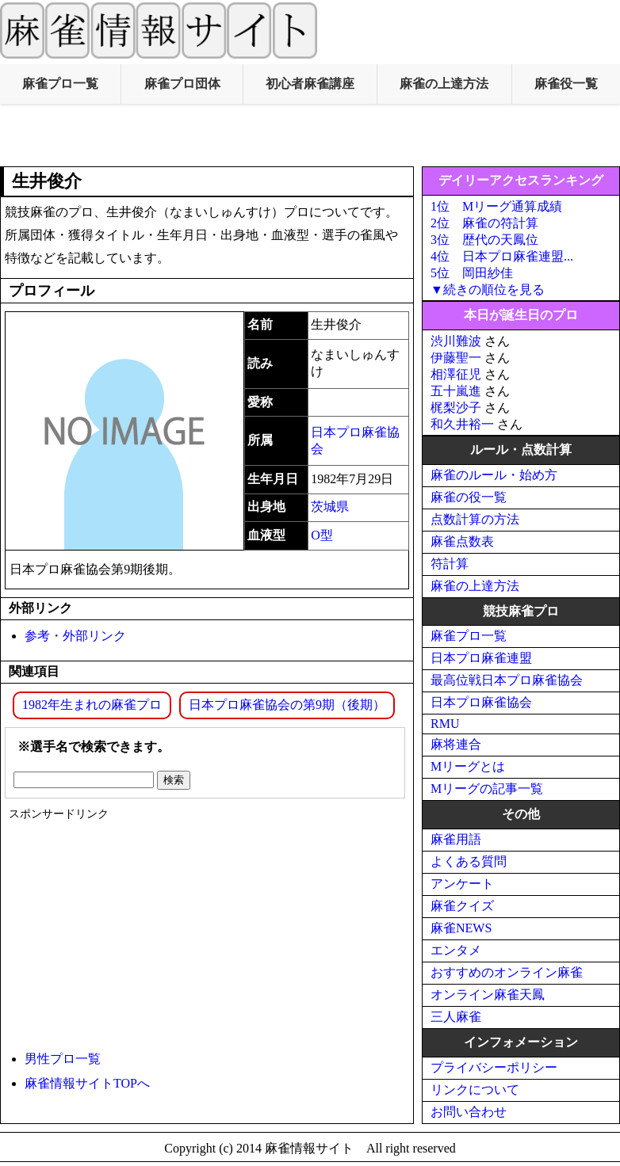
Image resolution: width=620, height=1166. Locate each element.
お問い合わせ (469, 1111)
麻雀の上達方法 (444, 83)
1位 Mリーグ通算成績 (496, 206)
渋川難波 (456, 341)
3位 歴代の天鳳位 (484, 239)
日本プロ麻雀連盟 (481, 658)
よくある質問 (469, 861)
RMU (445, 723)
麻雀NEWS (461, 928)
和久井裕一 (462, 424)
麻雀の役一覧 (469, 497)
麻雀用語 (456, 839)
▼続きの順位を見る (488, 289)
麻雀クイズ (462, 906)
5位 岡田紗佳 (472, 273)
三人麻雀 (456, 1016)
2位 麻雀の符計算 (484, 223)
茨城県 (330, 506)
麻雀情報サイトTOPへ (87, 1083)
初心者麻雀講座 (310, 83)
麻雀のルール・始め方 (494, 475)
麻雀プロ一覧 (60, 83)
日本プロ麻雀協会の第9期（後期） (287, 704)
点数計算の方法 (475, 519)
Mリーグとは (468, 766)
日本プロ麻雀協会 (481, 702)
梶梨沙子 (456, 407)
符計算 (450, 563)
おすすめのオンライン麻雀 (507, 972)
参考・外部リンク (75, 635)
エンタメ (456, 950)
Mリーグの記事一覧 (487, 788)
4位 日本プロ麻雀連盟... (502, 256)
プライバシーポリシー (494, 1067)
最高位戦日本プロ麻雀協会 (507, 680)
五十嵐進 (456, 391)
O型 (322, 535)
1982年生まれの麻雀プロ (92, 704)
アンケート (462, 883)
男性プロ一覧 (63, 1058)
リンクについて (475, 1089)
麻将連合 (456, 744)
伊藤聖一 (456, 357)
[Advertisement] (310, 135)
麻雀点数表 (462, 541)
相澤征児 (456, 374)
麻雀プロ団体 (182, 83)
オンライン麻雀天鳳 (488, 994)
